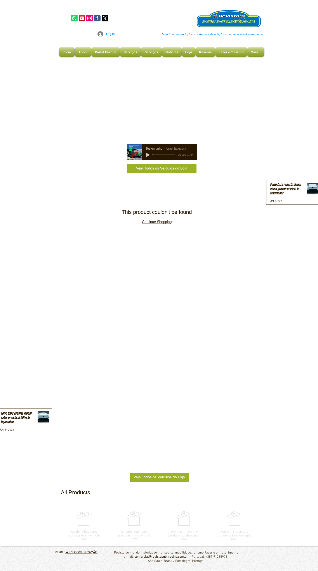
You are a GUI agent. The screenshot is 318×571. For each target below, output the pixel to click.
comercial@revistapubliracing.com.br (161, 557)
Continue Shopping (157, 222)
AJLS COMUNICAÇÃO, (81, 552)
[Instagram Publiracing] (89, 18)
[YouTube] (82, 18)
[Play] (148, 155)
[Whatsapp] (74, 18)
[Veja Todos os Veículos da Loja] (161, 168)
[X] (105, 18)
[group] (159, 525)
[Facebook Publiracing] (97, 18)
